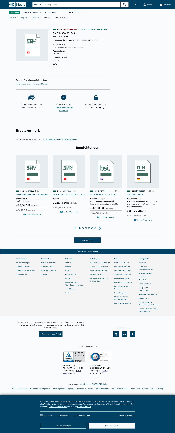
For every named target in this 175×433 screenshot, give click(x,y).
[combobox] (85, 4)
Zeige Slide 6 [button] (95, 228)
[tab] (79, 228)
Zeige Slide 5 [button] (92, 228)
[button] (149, 4)
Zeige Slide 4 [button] (89, 228)
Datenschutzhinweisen (58, 406)
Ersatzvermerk (23, 84)
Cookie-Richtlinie (84, 406)
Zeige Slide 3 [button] (86, 228)
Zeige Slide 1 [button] (80, 228)
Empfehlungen (40, 84)
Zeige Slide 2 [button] (83, 228)
